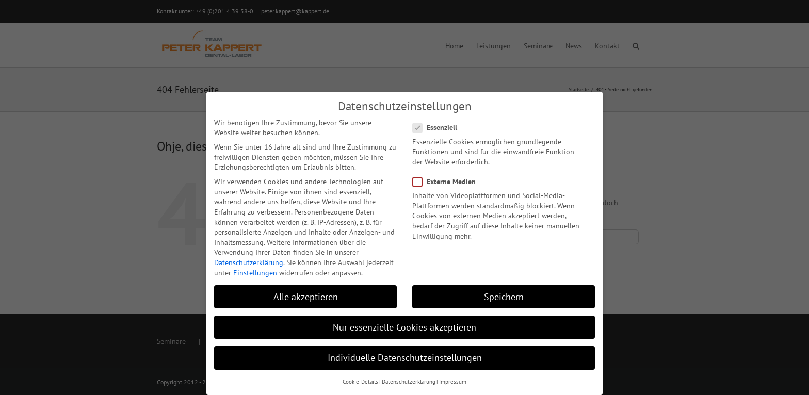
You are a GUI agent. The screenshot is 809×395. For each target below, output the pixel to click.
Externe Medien (448, 182)
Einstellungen (255, 272)
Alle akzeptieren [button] (305, 297)
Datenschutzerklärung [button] (408, 381)
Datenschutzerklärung (248, 262)
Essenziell (439, 128)
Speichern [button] (504, 297)
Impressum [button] (452, 381)
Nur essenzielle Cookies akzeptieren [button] (404, 327)
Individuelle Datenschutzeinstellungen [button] (405, 358)
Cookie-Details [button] (360, 381)
